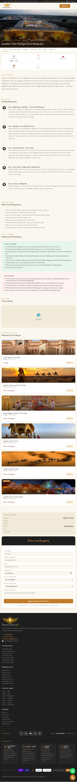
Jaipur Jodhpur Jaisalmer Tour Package (15, 413)
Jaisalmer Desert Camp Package (13, 497)
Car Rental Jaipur (7, 649)
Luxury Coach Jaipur (8, 662)
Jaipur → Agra (6, 694)
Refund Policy (6, 724)
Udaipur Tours (6, 675)
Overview (5, 49)
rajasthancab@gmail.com (10, 639)
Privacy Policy (6, 719)
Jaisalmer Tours (6, 677)
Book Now (65, 6)
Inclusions (36, 49)
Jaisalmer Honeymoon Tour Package (14, 385)
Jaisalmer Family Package (11, 469)
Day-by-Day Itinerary (16, 49)
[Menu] (73, 6)
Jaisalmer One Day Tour (10, 441)
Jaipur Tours (5, 670)
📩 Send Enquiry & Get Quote (38, 601)
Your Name (7, 551)
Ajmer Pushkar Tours (8, 679)
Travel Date (8, 570)
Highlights (28, 49)
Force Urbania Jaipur (8, 658)
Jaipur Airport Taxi (7, 654)
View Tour (70, 363)
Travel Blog (5, 717)
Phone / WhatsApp (10, 557)
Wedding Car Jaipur (8, 660)
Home (3, 40)
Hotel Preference (10, 583)
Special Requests (10, 590)
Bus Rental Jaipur (7, 656)
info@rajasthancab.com (58, 1)
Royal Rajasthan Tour (8, 684)
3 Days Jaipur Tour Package (11, 357)
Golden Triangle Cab (8, 696)
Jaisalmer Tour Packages (13, 40)
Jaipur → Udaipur (7, 703)
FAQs (42, 49)
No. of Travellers (10, 577)
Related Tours (57, 49)
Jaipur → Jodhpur (7, 700)
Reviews (48, 49)
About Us (4, 713)
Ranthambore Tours (8, 681)
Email (6, 564)
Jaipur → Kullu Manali (8, 705)
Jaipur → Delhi (6, 692)
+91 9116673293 (7, 637)
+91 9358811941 (45, 1)
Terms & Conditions (8, 722)
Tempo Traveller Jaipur (8, 651)
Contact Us (5, 715)
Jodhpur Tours (6, 673)
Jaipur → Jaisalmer (7, 698)
